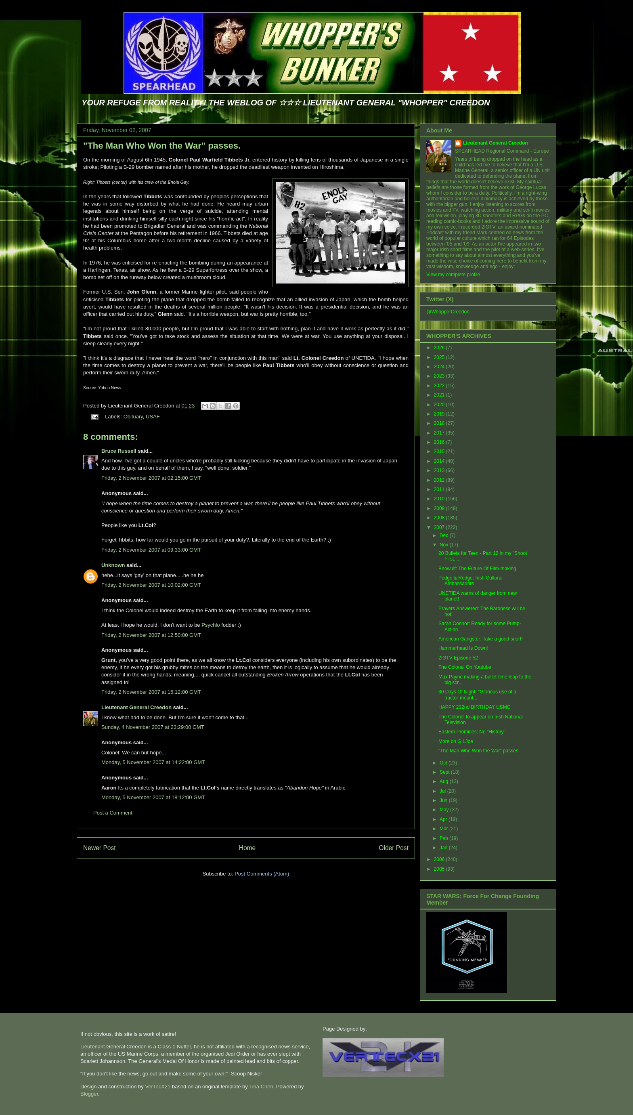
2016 (440, 442)
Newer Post (99, 847)
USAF (153, 417)
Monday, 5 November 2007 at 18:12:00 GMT (153, 797)
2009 (440, 508)
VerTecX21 (157, 1087)
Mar (444, 829)
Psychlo (210, 625)
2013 (440, 470)
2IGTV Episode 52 (458, 658)
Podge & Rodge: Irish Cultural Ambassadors (470, 580)
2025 (440, 357)
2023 (440, 376)
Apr (444, 819)
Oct (444, 763)
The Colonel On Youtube (464, 667)
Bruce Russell (118, 451)
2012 (440, 480)
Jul (443, 791)
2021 (440, 395)
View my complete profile (453, 274)
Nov (445, 545)
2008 (440, 518)
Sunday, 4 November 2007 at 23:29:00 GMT (152, 727)
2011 (440, 489)
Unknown (113, 565)
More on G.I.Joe (455, 741)
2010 (440, 499)
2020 (440, 404)
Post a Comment (112, 813)
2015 (440, 451)
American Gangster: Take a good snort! (480, 639)
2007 (440, 527)
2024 (440, 367)
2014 (440, 461)
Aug (445, 781)
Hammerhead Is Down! (463, 648)
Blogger (89, 1094)
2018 (440, 423)
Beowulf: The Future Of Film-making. (478, 568)
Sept (445, 772)
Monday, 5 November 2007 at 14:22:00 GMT (153, 762)
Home (247, 847)
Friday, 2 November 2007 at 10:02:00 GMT (151, 585)
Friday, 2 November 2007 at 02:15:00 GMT (151, 478)
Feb (444, 838)
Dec (445, 535)
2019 (440, 414)
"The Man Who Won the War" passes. (162, 146)
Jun (444, 800)
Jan (444, 847)
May (445, 810)
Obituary (133, 417)
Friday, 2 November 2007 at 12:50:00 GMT (151, 635)
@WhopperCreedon (448, 312)
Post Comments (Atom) (262, 874)
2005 (440, 869)
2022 (440, 385)
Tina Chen (261, 1087)
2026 (440, 348)
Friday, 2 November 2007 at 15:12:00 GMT (151, 692)
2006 (440, 859)
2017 (440, 433)
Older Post (394, 847)
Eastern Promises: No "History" (471, 732)
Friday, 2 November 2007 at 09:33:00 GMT (151, 550)
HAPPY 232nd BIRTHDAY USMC (474, 707)
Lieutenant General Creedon (136, 707)
